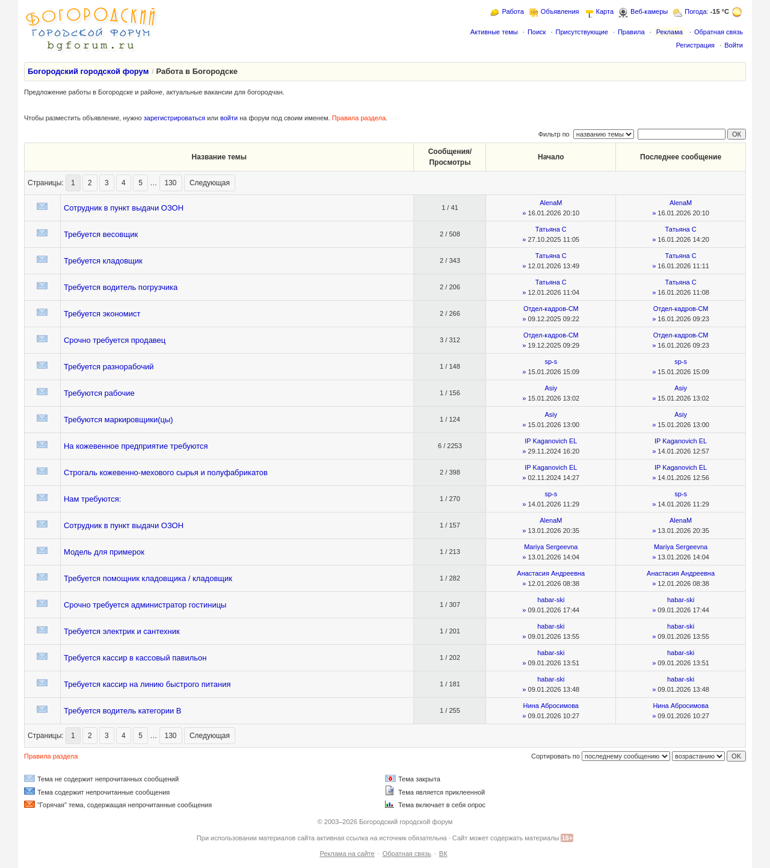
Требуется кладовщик (103, 260)
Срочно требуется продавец (114, 340)
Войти (733, 45)
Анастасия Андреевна (551, 573)
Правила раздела (359, 118)
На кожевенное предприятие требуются (136, 446)
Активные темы (494, 31)
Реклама (669, 31)
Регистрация (695, 45)
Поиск (537, 31)
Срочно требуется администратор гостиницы (145, 604)
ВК (443, 853)
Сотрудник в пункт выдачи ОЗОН (123, 207)
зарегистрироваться (174, 118)
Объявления (560, 11)
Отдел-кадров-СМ (551, 308)
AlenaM (551, 202)
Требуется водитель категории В (123, 710)
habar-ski (550, 599)
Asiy (550, 388)
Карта (605, 11)
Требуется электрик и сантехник (122, 631)
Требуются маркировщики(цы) (118, 419)
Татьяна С (551, 229)
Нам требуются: (93, 498)
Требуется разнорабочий (109, 366)
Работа (512, 11)
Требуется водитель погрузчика (120, 287)
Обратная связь (718, 31)
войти (229, 118)
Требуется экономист (102, 313)
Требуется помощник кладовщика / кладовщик (148, 578)
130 (171, 183)
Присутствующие (581, 31)
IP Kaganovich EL (551, 441)
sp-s (550, 361)
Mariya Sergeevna (551, 546)
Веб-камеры (649, 11)
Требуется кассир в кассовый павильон (135, 657)
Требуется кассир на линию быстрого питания (147, 684)
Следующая (209, 183)
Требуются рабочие (99, 393)
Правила (631, 31)
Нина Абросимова (551, 705)
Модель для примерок (104, 551)
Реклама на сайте (346, 853)
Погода (695, 11)
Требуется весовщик (101, 234)
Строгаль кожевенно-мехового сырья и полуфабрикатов (166, 472)
